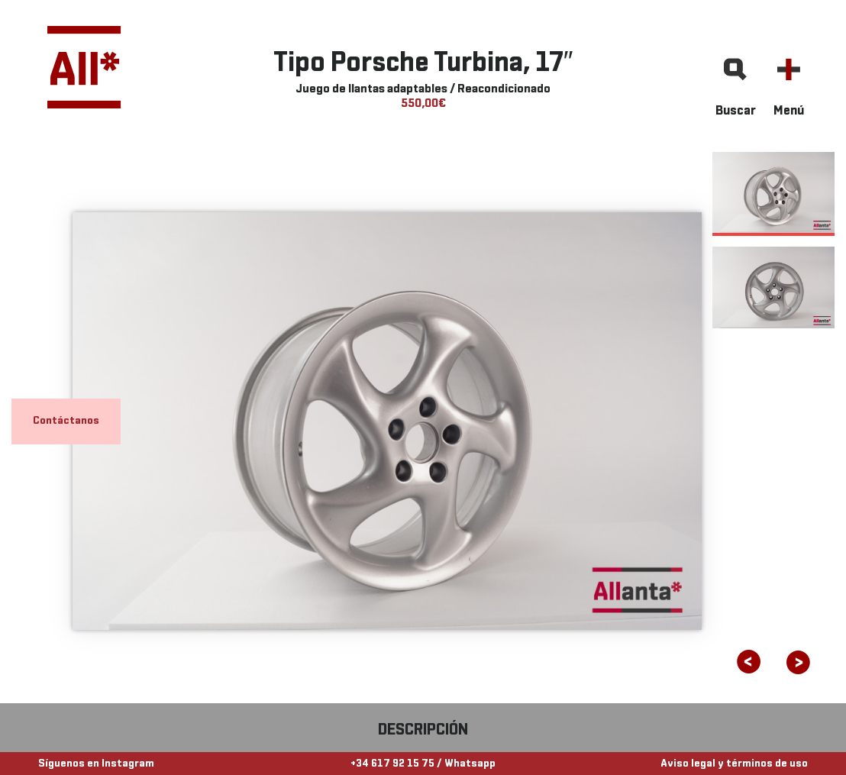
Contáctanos (66, 421)
